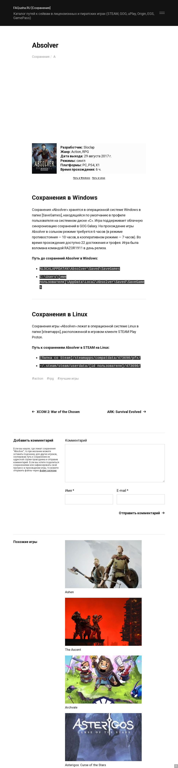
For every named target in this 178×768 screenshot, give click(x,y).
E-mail (122, 490)
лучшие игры (70, 378)
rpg (51, 378)
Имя (69, 490)
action (39, 378)
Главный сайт (155, 751)
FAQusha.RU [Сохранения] (33, 8)
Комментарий (76, 440)
